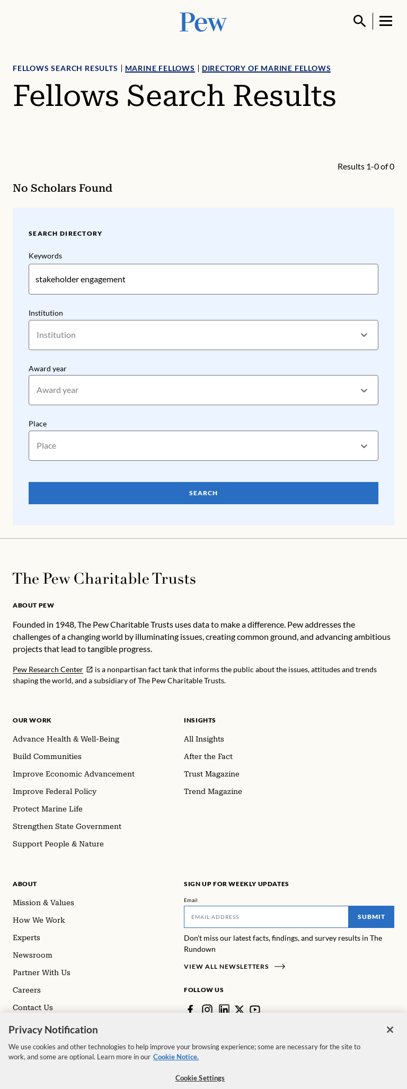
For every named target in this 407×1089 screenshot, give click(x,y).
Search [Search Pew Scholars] (203, 493)
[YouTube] (255, 1009)
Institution (46, 312)
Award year (48, 367)
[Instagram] (207, 1009)
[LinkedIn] (224, 1009)
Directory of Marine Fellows (266, 68)
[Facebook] (190, 1009)
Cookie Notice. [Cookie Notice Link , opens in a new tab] (176, 1063)
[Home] (104, 578)
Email (191, 900)
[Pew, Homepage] (203, 21)
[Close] (390, 1036)
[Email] (266, 917)
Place (38, 423)
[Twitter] (239, 1009)
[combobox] (37, 335)
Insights (200, 720)
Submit (371, 917)
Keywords (45, 255)
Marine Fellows (160, 68)
